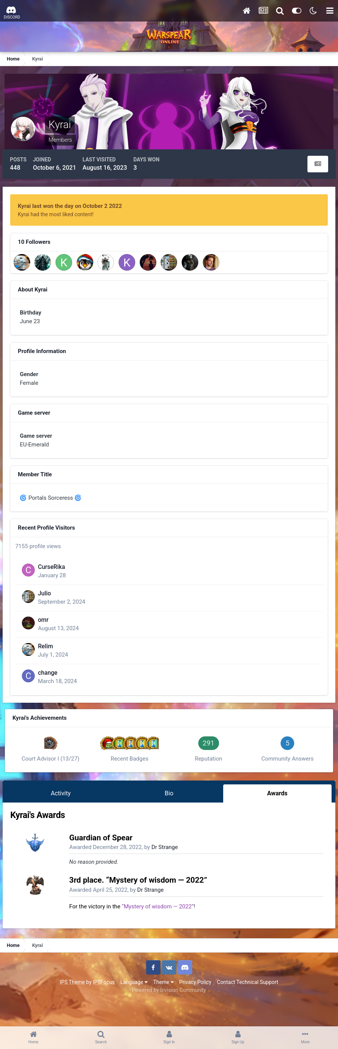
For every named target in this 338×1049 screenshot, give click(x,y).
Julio (50, 613)
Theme (163, 1007)
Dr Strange (168, 872)
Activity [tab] (63, 816)
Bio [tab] (169, 816)
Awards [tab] (275, 816)
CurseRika (57, 586)
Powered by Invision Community (169, 1015)
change (53, 692)
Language (134, 1007)
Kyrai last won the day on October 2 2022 (73, 202)
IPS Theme (72, 1007)
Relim (51, 666)
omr (49, 639)
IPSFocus (104, 1007)
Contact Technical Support (247, 1007)
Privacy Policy (195, 1007)
